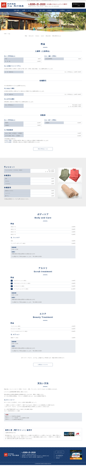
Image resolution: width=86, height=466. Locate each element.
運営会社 (57, 459)
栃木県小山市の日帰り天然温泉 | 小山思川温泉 (12, 5)
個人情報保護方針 (58, 456)
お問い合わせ (60, 453)
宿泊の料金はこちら (43, 149)
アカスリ (37, 35)
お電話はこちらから (43, 365)
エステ (42, 35)
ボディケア (31, 35)
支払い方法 (48, 35)
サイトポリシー (58, 457)
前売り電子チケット (56, 35)
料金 (26, 35)
